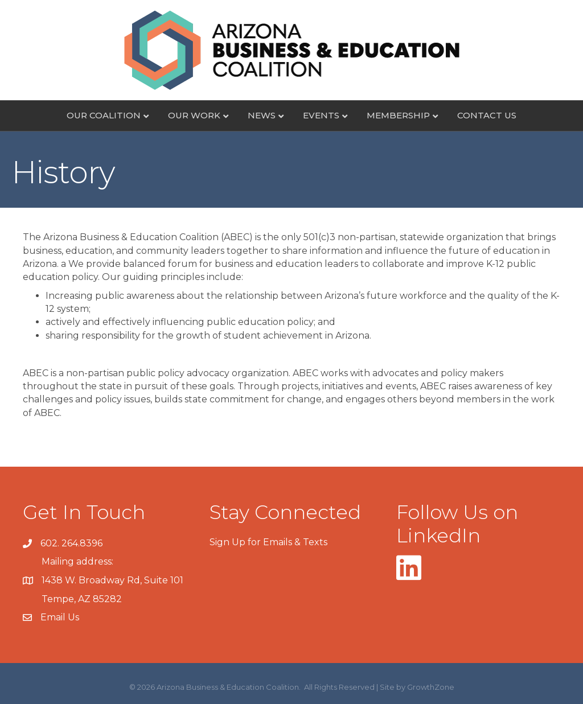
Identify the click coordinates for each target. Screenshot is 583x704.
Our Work (194, 115)
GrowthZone (430, 686)
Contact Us (486, 115)
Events (321, 115)
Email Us (59, 617)
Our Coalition (104, 115)
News (262, 115)
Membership (398, 115)
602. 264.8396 (71, 543)
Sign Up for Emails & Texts (268, 542)
